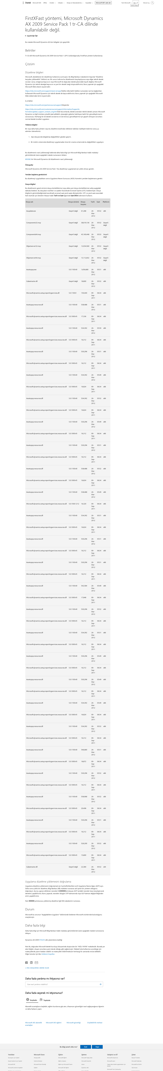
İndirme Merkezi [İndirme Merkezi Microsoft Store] (38, 1061)
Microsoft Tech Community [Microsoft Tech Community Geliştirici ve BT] (114, 1069)
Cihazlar (60, 3)
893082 (28, 159)
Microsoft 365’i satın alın (103, 3)
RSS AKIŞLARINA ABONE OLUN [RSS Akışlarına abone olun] (38, 968)
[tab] (32, 1000)
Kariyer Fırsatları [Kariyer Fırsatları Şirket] (136, 1057)
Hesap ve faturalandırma (74, 3)
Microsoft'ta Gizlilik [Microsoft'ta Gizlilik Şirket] (136, 1064)
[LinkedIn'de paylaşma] (30, 962)
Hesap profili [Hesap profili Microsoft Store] (37, 1057)
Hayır (97, 1047)
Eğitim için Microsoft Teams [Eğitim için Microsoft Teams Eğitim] (65, 1064)
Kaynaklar (88, 3)
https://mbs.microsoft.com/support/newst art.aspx (43, 91)
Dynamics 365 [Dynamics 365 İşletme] (85, 1067)
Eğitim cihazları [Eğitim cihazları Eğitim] (62, 1061)
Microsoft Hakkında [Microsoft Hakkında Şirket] (136, 1061)
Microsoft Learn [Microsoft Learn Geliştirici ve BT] (111, 1061)
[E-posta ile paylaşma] (35, 962)
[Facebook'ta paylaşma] (26, 962)
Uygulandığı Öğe (32, 36)
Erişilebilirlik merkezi (94, 1022)
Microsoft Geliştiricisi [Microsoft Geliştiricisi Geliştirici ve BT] (112, 1057)
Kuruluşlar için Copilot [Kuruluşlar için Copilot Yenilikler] (13, 1057)
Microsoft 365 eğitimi (53, 1022)
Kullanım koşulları (48, 954)
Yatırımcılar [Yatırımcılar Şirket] (134, 1067)
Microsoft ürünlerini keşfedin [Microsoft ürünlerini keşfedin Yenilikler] (15, 1067)
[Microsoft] (15, 3)
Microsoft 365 (37, 3)
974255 (42, 940)
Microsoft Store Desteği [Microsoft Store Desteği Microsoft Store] (40, 1064)
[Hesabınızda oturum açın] (148, 2)
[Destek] (27, 3)
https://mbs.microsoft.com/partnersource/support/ (43, 105)
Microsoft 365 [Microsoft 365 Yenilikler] (11, 1064)
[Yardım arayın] (136, 2)
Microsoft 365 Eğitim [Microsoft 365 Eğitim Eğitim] (63, 1067)
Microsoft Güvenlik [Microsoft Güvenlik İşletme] (86, 1061)
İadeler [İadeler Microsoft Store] (35, 1067)
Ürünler (52, 3)
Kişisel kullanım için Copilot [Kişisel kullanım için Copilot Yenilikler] (15, 1061)
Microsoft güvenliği (74, 1022)
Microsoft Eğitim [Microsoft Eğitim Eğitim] (62, 1057)
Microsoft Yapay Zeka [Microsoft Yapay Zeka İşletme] (87, 1057)
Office (45, 3)
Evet (85, 1047)
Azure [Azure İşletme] (83, 1064)
